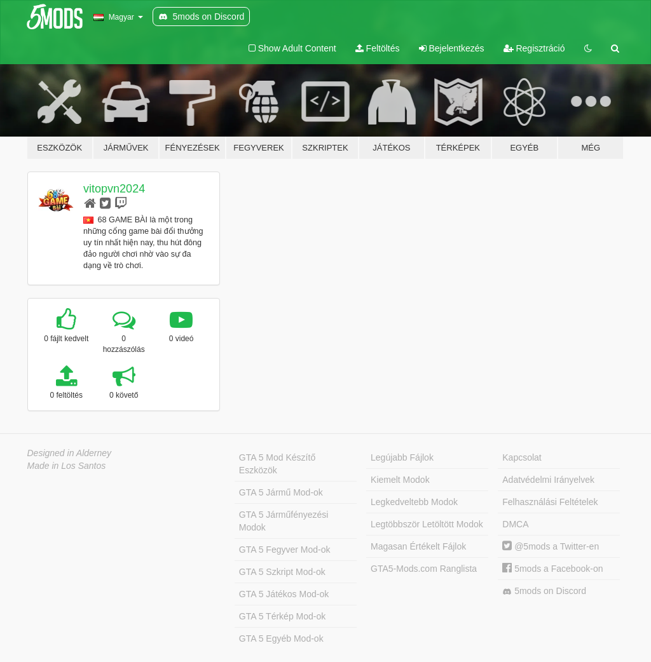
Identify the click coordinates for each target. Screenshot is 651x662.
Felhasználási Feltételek (550, 502)
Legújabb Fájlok (402, 457)
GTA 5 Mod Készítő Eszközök (277, 463)
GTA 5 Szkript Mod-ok (282, 572)
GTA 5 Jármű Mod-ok (281, 492)
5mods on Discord (544, 591)
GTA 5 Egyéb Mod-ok (281, 638)
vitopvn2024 (114, 188)
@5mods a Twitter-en (550, 546)
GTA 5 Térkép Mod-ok (282, 616)
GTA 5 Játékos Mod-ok (284, 594)
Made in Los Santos (66, 466)
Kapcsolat (521, 457)
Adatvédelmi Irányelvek (548, 480)
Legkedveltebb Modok (414, 502)
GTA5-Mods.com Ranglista (424, 569)
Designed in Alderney (69, 453)
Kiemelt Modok (400, 480)
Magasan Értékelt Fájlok (418, 546)
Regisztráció (534, 48)
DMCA (515, 524)
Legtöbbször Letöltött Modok (427, 524)
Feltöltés (377, 48)
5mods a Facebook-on (552, 568)
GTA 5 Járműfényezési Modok (284, 521)
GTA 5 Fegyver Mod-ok (285, 549)
